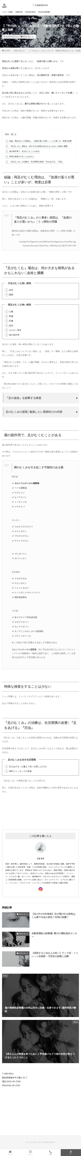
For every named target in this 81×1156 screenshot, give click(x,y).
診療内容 (19, 12)
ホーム (10, 1152)
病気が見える (28, 36)
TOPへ (71, 1152)
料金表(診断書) (44, 12)
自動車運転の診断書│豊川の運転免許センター (54, 935)
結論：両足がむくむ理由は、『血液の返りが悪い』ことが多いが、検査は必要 (38, 141)
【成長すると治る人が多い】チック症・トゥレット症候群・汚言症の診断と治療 (55, 955)
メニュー (30, 1152)
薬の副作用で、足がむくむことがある (22, 151)
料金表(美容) (30, 12)
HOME (7, 51)
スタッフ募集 (7, 12)
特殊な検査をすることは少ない (19, 156)
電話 (51, 1152)
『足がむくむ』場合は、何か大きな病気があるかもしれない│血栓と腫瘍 (36, 146)
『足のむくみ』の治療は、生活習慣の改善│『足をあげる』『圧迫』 (34, 162)
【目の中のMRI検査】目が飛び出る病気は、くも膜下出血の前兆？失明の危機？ (55, 916)
